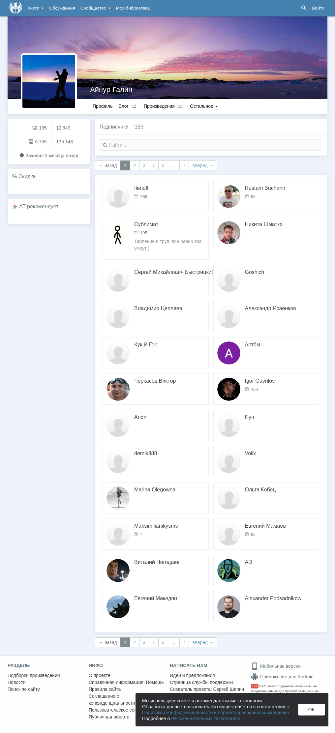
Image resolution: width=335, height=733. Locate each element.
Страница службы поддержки (201, 682)
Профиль (102, 106)
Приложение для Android (282, 676)
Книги (36, 8)
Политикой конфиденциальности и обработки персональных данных (215, 712)
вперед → (202, 165)
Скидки (27, 176)
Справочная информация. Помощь (126, 682)
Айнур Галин (111, 89)
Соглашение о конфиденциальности (112, 699)
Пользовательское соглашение (122, 710)
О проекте (99, 675)
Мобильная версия (276, 666)
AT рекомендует (39, 206)
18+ (255, 686)
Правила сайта (105, 689)
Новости (16, 682)
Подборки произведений (34, 675)
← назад (108, 165)
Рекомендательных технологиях (205, 718)
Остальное (204, 106)
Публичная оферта (109, 716)
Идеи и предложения (192, 675)
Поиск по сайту (24, 689)
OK (311, 709)
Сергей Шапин (228, 689)
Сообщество (95, 8)
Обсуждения (62, 8)
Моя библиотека (133, 8)
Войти (318, 8)
